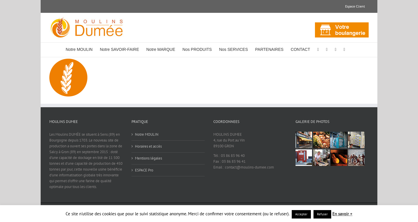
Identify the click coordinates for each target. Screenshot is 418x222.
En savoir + (342, 213)
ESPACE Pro (144, 170)
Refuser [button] (322, 214)
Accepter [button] (301, 214)
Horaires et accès (148, 146)
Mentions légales (148, 158)
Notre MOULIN (146, 134)
